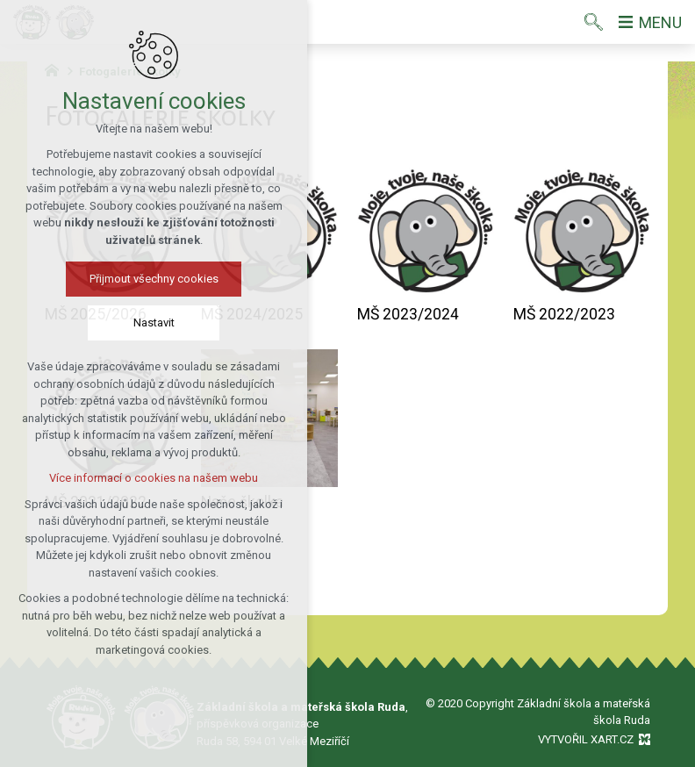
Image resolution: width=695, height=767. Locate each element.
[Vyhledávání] (593, 22)
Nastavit (151, 322)
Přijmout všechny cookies (151, 278)
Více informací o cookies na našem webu (151, 477)
